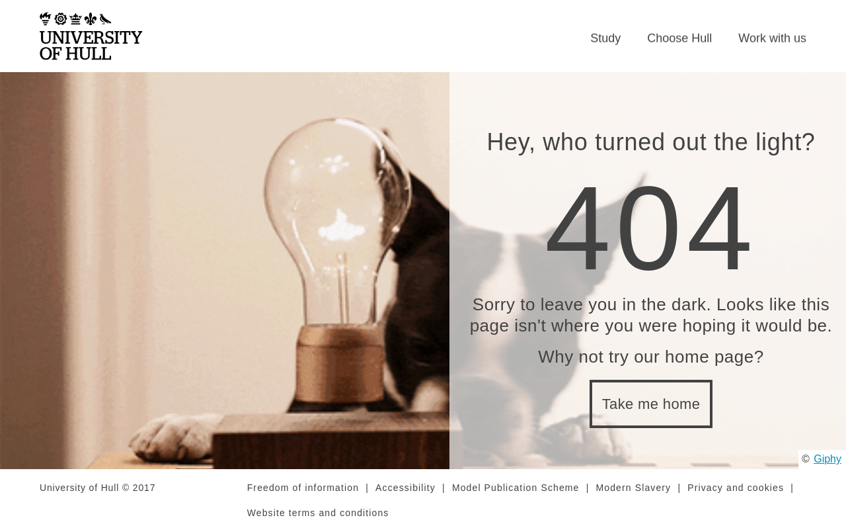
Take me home (651, 404)
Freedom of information (303, 487)
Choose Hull (679, 38)
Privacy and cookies (735, 487)
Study (605, 38)
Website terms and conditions (318, 513)
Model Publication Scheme (516, 487)
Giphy (827, 459)
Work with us (772, 38)
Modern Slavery (634, 487)
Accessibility (405, 487)
